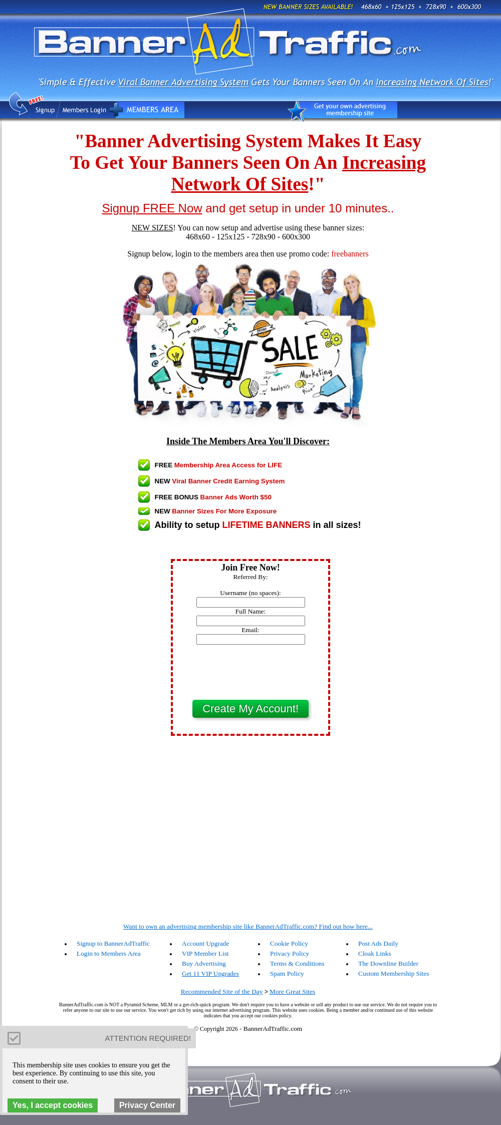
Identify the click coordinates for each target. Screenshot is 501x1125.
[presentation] (250, 672)
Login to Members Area (109, 953)
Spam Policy (287, 973)
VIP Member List (205, 953)
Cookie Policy (289, 943)
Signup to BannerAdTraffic (113, 943)
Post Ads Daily (378, 943)
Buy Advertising (204, 963)
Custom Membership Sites (393, 973)
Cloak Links (374, 953)
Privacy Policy (289, 953)
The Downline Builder (388, 963)
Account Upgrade (205, 943)
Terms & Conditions (297, 963)
